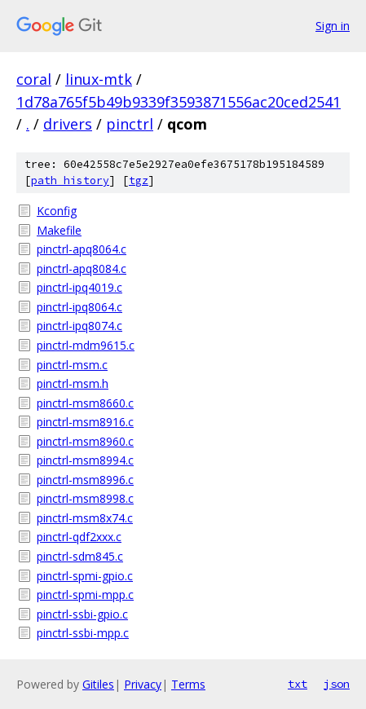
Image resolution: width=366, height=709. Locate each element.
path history (70, 180)
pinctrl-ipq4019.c (79, 287)
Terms (188, 684)
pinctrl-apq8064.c (81, 249)
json (337, 683)
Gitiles (98, 684)
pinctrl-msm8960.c (85, 441)
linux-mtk (98, 79)
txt (297, 683)
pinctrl (129, 124)
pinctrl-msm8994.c (85, 460)
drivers (67, 124)
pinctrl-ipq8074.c (79, 325)
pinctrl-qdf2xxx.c (79, 536)
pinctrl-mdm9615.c (85, 345)
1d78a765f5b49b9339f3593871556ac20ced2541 (178, 102)
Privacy (142, 684)
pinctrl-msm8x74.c (85, 518)
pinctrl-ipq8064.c (79, 307)
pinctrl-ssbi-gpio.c (82, 614)
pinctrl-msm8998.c (85, 498)
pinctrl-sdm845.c (80, 556)
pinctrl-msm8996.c (85, 479)
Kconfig (57, 210)
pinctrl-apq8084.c (81, 268)
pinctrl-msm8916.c (85, 421)
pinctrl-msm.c (72, 364)
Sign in (332, 25)
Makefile (59, 230)
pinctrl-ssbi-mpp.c (83, 633)
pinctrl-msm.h (72, 383)
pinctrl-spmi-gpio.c (85, 575)
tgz (138, 180)
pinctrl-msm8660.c (85, 403)
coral (33, 79)
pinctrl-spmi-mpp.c (85, 594)
